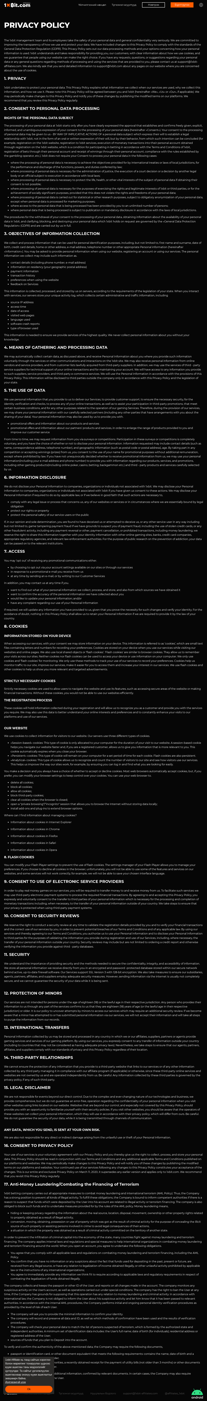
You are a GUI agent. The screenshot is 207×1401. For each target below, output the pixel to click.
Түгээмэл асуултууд (124, 4)
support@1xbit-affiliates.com (140, 1393)
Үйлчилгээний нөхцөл (92, 4)
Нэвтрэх (153, 4)
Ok (29, 1389)
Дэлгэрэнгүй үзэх (15, 1382)
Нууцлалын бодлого (103, 1393)
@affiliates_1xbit (174, 1393)
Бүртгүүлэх (182, 4)
